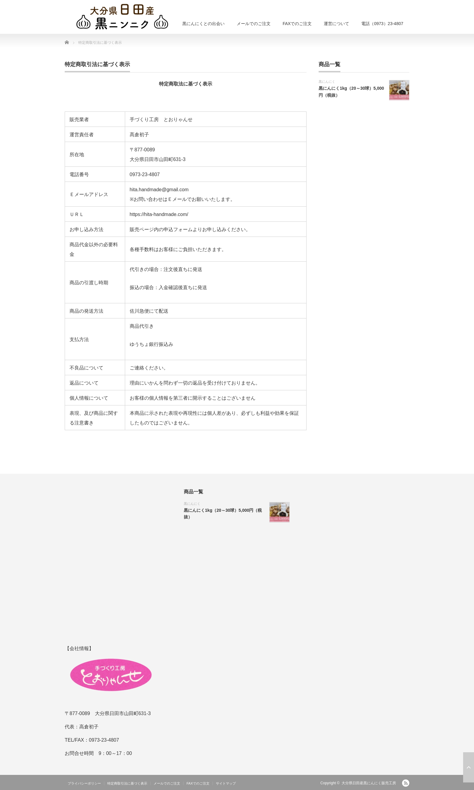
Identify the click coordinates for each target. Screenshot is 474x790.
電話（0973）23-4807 (382, 23)
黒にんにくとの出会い (203, 23)
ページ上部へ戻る (468, 767)
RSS (405, 783)
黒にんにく (327, 81)
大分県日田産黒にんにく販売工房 (369, 783)
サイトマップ (226, 783)
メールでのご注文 (254, 23)
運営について (336, 23)
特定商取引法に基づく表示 (127, 783)
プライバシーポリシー (84, 783)
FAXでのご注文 (297, 23)
